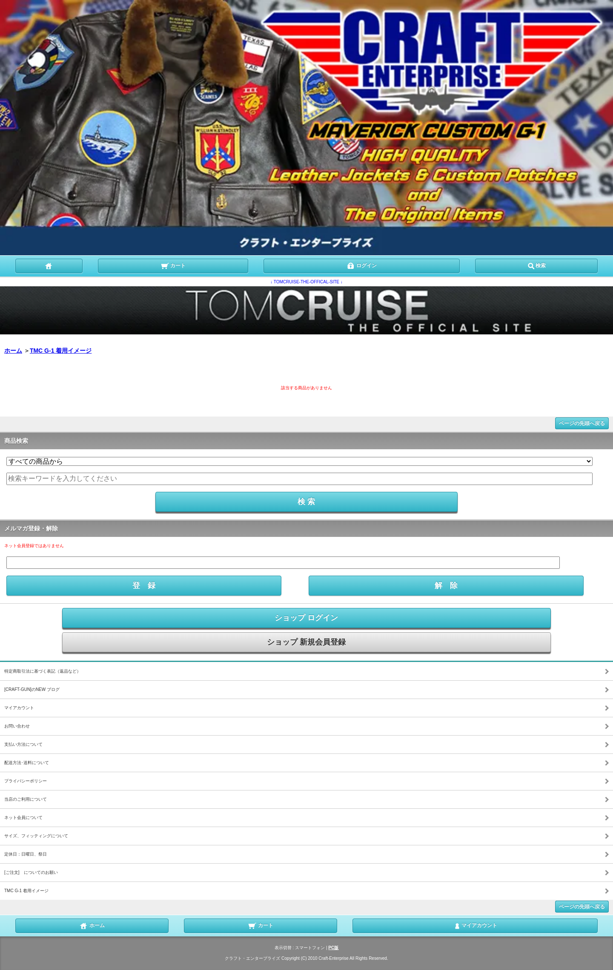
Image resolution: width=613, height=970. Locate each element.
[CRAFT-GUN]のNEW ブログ (32, 689)
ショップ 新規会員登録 (306, 642)
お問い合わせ (17, 726)
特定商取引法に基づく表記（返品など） (42, 671)
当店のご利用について (25, 799)
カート (173, 265)
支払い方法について (23, 744)
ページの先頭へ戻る (582, 423)
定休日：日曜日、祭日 (25, 854)
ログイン (362, 265)
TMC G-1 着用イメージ (61, 350)
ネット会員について (23, 817)
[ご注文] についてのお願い (31, 872)
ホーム (13, 350)
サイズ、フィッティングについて (36, 835)
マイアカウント (19, 707)
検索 (536, 265)
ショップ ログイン (306, 617)
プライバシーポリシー (25, 781)
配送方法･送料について (26, 762)
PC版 (333, 947)
